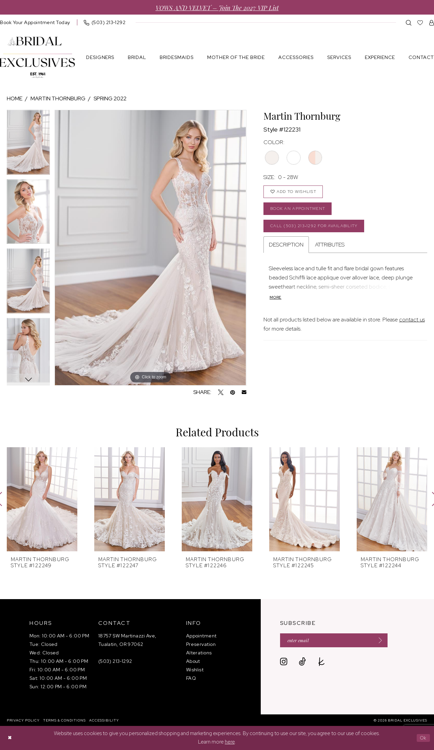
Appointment (201, 636)
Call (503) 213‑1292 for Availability (319, 230)
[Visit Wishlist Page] (420, 22)
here (230, 742)
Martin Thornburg (58, 98)
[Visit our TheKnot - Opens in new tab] (321, 663)
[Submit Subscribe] (387, 641)
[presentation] (42, 499)
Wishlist (195, 670)
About (193, 661)
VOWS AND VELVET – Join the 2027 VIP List (217, 7)
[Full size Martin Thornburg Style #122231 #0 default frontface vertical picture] (150, 247)
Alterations (199, 653)
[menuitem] (105, 22)
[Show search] (409, 22)
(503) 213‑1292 (115, 661)
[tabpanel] (28, 144)
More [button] (276, 303)
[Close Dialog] (10, 738)
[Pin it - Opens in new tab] (232, 392)
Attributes (329, 249)
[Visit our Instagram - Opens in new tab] (283, 663)
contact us (412, 325)
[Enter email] (339, 641)
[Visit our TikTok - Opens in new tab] (302, 663)
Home (14, 98)
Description (286, 249)
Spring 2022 (110, 98)
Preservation (201, 644)
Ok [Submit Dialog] (423, 737)
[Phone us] (105, 22)
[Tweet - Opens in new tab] (220, 392)
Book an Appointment (301, 211)
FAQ (191, 678)
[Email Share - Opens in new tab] (244, 392)
